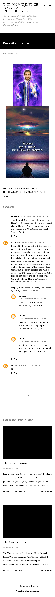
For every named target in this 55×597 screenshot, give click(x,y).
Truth (42, 192)
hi (12, 365)
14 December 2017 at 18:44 (33, 341)
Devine (26, 188)
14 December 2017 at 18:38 (33, 299)
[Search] (43, 4)
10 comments (18, 491)
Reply (14, 236)
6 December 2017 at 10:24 (36, 216)
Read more (46, 491)
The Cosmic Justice (15, 542)
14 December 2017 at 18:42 (33, 318)
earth (34, 188)
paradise (17, 192)
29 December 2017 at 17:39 (27, 365)
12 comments (18, 570)
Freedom (7, 192)
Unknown (15, 242)
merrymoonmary (33, 591)
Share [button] (6, 196)
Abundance (16, 188)
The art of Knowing (15, 463)
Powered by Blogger (27, 586)
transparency (30, 192)
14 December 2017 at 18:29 (34, 242)
